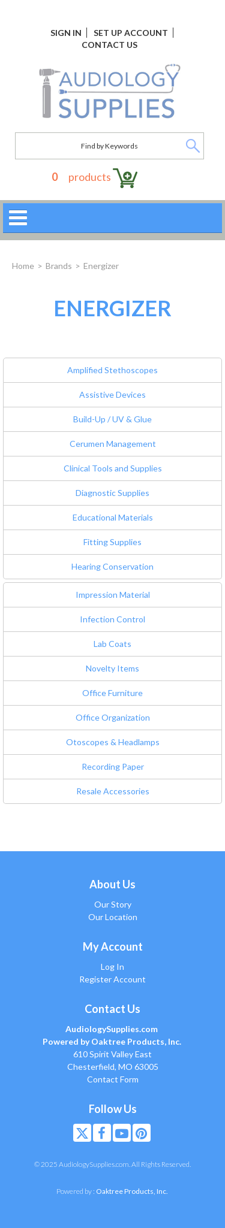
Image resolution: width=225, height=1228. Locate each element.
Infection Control (112, 619)
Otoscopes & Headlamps (113, 742)
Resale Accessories (112, 791)
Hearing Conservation (112, 566)
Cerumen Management (113, 443)
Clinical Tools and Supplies (113, 468)
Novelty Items (112, 668)
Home (23, 266)
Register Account (112, 979)
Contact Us (109, 45)
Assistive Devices (112, 394)
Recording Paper (113, 766)
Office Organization (113, 717)
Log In (112, 966)
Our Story (112, 904)
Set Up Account (131, 33)
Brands (59, 266)
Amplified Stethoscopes (112, 370)
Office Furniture (112, 693)
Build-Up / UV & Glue (112, 419)
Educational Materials (113, 517)
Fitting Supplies (112, 542)
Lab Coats (112, 644)
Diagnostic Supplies (112, 493)
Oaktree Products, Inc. (132, 1191)
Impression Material (113, 594)
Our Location (112, 917)
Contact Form (113, 1079)
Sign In (66, 33)
